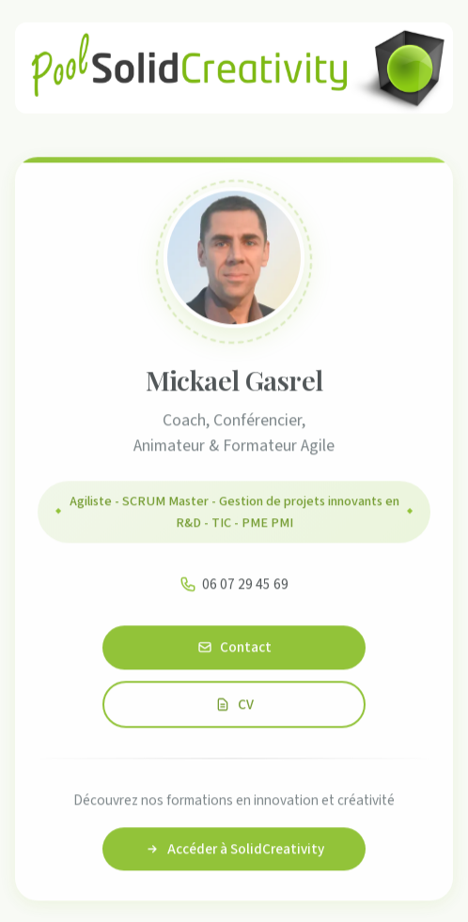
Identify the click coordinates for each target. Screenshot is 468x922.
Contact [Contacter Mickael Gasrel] (234, 649)
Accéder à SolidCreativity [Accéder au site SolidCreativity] (234, 851)
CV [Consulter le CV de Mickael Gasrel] (234, 707)
